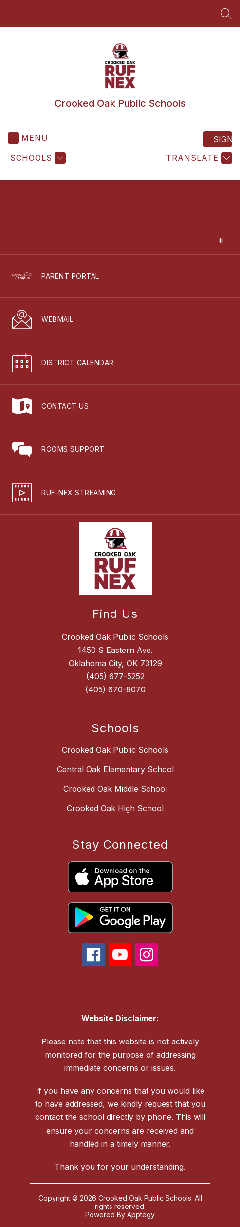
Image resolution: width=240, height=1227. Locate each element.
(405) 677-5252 (115, 676)
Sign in (222, 139)
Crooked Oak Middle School (115, 789)
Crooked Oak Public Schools (115, 750)
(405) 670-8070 (115, 689)
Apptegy (141, 1214)
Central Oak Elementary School (115, 769)
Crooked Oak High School (115, 808)
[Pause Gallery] (221, 240)
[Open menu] (28, 138)
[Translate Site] (198, 158)
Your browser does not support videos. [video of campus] (120, 217)
